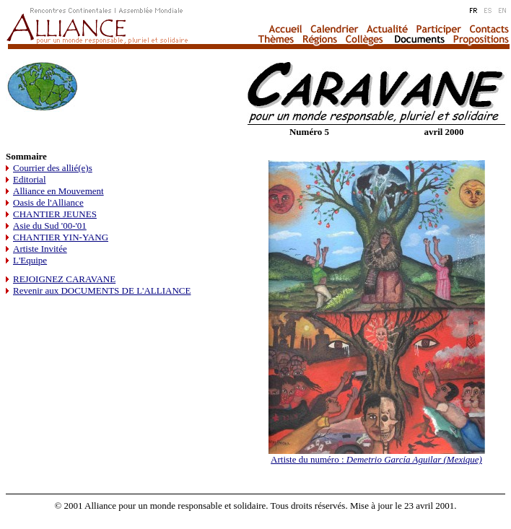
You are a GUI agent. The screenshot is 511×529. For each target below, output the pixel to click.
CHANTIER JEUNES (55, 214)
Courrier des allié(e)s (52, 167)
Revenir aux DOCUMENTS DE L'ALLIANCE (102, 290)
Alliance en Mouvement (58, 190)
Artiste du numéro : (376, 459)
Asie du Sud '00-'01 (50, 225)
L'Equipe (30, 260)
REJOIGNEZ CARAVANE (64, 279)
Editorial (29, 179)
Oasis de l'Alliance (48, 202)
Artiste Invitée (40, 248)
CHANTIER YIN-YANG (60, 237)
